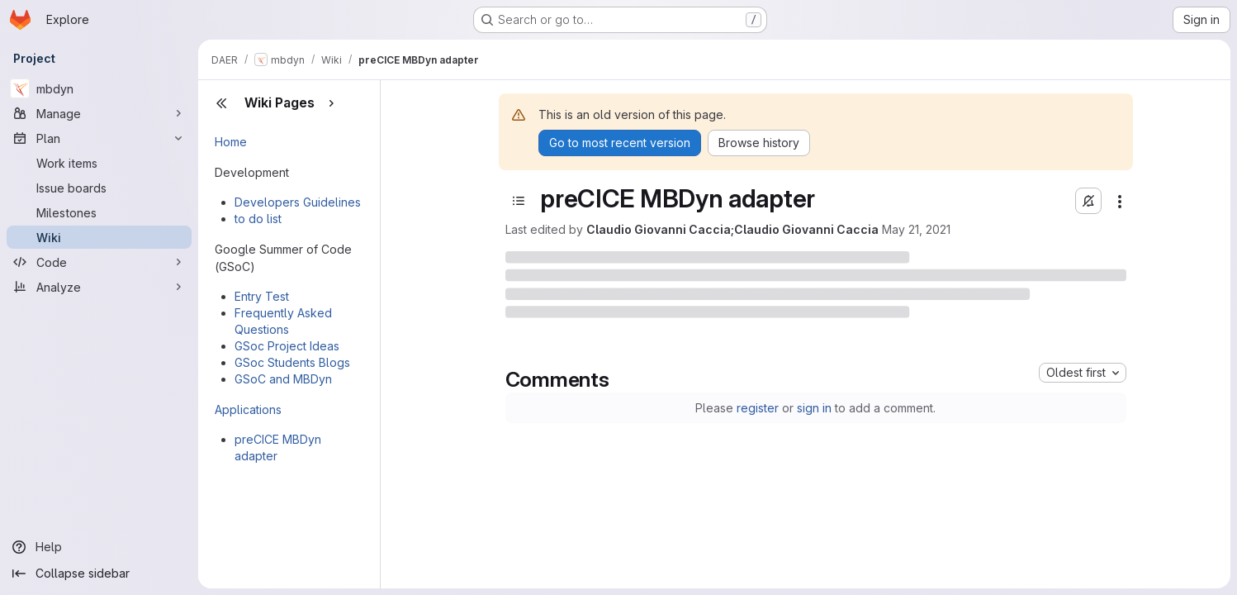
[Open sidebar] (518, 201)
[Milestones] (99, 212)
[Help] (99, 547)
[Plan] (99, 138)
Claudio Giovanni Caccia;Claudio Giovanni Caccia (732, 229)
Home (231, 142)
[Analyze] (99, 286)
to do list (258, 219)
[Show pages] (331, 103)
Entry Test (262, 296)
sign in (814, 408)
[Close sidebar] (221, 103)
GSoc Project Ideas (287, 346)
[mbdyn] (99, 88)
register (758, 408)
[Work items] (99, 162)
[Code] (99, 262)
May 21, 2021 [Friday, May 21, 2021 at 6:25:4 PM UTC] (916, 229)
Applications (248, 409)
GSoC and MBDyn (283, 379)
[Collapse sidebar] (99, 573)
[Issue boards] (99, 187)
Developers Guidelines (298, 202)
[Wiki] (99, 237)
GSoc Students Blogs (292, 362)
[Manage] (99, 113)
